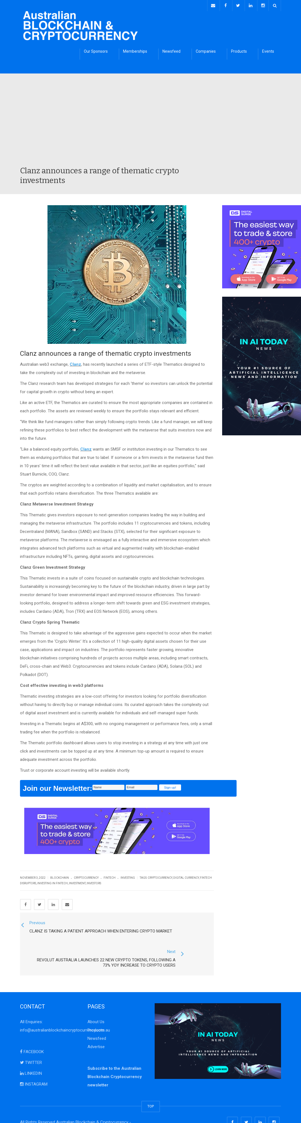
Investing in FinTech (52, 882)
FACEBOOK (32, 1033)
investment (77, 882)
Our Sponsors (96, 50)
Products (239, 50)
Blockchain (59, 876)
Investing (128, 876)
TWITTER (31, 1043)
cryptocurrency (160, 876)
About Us (95, 1003)
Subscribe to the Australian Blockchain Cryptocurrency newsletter (114, 1058)
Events (268, 50)
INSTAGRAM (33, 1065)
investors (94, 882)
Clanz (75, 363)
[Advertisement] (150, 123)
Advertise (96, 1028)
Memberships (135, 50)
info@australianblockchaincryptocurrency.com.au (65, 1011)
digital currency (186, 876)
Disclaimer (96, 1111)
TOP (150, 1088)
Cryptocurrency (86, 876)
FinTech (110, 876)
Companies (206, 50)
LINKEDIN (31, 1054)
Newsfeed (171, 50)
